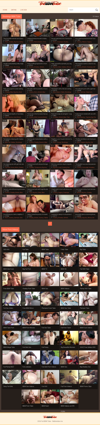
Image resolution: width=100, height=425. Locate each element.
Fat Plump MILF (8, 367)
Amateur (36, 67)
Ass (68, 167)
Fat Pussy (45, 347)
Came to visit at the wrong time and (14, 189)
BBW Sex (45, 288)
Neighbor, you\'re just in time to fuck (62, 139)
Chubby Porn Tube (29, 288)
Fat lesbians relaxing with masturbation (14, 139)
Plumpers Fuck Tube (49, 308)
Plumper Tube (84, 308)
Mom (54, 42)
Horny (12, 167)
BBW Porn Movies (29, 328)
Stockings (17, 67)
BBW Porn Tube (28, 406)
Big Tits (93, 117)
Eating (21, 42)
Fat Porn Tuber (66, 328)
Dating (13, 10)
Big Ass (16, 42)
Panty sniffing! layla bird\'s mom (37, 63)
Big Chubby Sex (85, 367)
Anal (20, 92)
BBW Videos (65, 288)
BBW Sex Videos (28, 386)
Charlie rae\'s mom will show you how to (62, 189)
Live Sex (23, 10)
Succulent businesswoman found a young (86, 38)
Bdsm (58, 92)
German (82, 92)
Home (5, 10)
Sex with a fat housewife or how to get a (38, 89)
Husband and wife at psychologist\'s (38, 164)
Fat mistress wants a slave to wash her (86, 63)
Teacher (88, 117)
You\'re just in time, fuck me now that (86, 189)
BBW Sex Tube (66, 308)
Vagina (89, 42)
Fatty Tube (64, 249)
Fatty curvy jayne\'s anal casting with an (14, 89)
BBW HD (64, 269)
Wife (35, 117)
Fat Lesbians (27, 367)
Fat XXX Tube (84, 269)
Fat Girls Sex (27, 347)
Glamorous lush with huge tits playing (38, 189)
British (42, 67)
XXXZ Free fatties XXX (87, 347)
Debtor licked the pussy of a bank (37, 214)
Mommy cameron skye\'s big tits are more (62, 164)
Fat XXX (44, 386)
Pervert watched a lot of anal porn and (62, 38)
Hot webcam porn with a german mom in (86, 89)
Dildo (6, 42)
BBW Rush (45, 406)
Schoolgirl (85, 167)
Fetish (62, 92)
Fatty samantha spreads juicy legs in (62, 63)
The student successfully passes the (86, 164)
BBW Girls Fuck (8, 269)
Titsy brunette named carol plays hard (14, 38)
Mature (84, 42)
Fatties (46, 217)
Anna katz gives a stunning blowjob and (86, 214)
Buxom (41, 142)
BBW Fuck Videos (86, 328)
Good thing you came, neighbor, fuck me (14, 214)
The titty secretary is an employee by (86, 139)
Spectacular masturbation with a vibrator (38, 139)
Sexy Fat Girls (8, 386)
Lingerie (82, 142)
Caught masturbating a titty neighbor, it (14, 63)
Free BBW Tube (8, 288)
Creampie (60, 42)
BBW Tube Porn (8, 328)
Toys (30, 192)
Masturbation (38, 42)
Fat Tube (26, 249)
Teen (68, 117)
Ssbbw (64, 67)
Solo (44, 42)
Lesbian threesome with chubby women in (38, 38)
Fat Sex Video (8, 308)
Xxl (9, 142)
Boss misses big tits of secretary (13, 114)
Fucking (64, 167)
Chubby (11, 42)
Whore (90, 217)
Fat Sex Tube (46, 328)
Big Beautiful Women (68, 347)
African (69, 67)
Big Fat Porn (27, 269)
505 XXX (6, 249)
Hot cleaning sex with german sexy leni (14, 164)
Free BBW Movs (28, 308)
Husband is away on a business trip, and (62, 214)
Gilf (94, 67)
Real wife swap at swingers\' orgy (61, 114)
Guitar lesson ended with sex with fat (86, 114)
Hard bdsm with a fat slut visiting (61, 89)
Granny (31, 42)
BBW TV (44, 269)
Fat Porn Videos (66, 386)
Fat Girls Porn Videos (49, 367)
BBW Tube (45, 249)
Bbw (59, 67)
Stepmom (89, 92)
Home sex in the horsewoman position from (38, 114)
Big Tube (83, 249)
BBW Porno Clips (86, 386)
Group (59, 142)
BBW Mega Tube (9, 347)
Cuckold (40, 117)
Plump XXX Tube (85, 288)
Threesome (38, 167)
